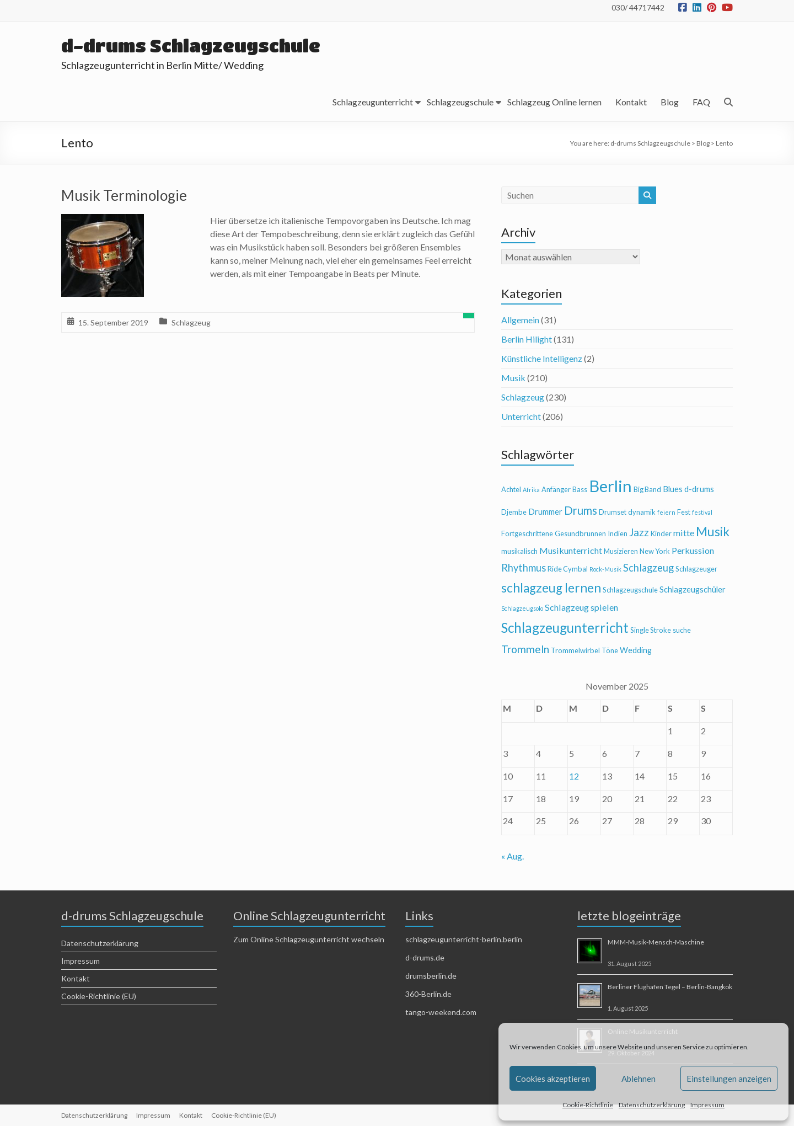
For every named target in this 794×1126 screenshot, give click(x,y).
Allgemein (520, 319)
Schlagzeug (191, 322)
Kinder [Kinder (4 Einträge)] (661, 533)
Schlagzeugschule (460, 102)
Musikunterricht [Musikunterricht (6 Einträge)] (570, 550)
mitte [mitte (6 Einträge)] (683, 532)
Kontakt (631, 102)
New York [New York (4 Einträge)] (655, 551)
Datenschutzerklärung (652, 1105)
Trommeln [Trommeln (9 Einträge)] (525, 649)
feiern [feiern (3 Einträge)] (666, 512)
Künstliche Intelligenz (541, 358)
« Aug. (512, 856)
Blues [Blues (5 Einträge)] (673, 489)
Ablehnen (638, 1079)
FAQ (701, 102)
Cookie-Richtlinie (587, 1105)
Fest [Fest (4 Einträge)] (683, 512)
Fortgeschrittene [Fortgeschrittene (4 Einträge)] (527, 533)
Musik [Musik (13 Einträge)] (712, 531)
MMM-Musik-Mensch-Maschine (656, 942)
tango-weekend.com (440, 1012)
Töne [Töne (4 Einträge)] (610, 650)
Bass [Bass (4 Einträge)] (579, 489)
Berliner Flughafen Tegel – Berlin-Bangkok (670, 987)
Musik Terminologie (124, 195)
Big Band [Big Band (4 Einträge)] (647, 489)
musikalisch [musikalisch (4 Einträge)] (519, 551)
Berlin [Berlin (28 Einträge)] (610, 485)
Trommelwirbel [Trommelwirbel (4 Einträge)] (575, 650)
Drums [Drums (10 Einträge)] (580, 510)
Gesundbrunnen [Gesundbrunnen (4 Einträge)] (580, 533)
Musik (513, 377)
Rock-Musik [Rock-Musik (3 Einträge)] (605, 569)
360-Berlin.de (428, 994)
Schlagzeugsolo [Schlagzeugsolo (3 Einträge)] (522, 608)
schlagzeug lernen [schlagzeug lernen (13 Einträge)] (551, 587)
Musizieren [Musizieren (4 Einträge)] (621, 551)
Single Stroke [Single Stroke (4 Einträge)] (650, 630)
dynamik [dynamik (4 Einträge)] (642, 512)
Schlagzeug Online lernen (554, 102)
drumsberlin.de (431, 975)
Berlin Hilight (526, 339)
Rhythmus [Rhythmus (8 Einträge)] (523, 568)
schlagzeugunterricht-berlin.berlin (463, 939)
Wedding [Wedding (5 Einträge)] (636, 650)
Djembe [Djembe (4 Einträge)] (514, 512)
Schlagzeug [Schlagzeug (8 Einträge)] (648, 568)
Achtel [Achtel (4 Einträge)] (511, 489)
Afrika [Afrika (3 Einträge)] (531, 489)
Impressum (707, 1105)
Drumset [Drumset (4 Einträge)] (612, 512)
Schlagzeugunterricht (372, 102)
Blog (670, 102)
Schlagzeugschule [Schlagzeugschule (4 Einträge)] (630, 589)
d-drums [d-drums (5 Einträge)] (699, 489)
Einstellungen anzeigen (728, 1079)
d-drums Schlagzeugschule (190, 45)
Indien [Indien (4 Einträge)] (617, 533)
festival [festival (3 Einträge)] (702, 512)
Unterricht (521, 416)
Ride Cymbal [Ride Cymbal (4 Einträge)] (568, 568)
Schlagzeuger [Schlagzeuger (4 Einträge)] (696, 568)
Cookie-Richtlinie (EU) (98, 996)
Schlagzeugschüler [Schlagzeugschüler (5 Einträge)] (692, 589)
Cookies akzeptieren (553, 1079)
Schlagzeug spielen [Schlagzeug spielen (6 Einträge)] (581, 607)
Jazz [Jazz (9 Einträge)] (639, 532)
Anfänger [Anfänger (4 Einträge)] (556, 489)
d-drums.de (424, 957)
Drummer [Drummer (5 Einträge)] (545, 511)
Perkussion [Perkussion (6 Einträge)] (693, 550)
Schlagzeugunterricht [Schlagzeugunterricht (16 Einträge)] (565, 628)
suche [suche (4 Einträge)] (682, 630)
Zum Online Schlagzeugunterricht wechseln (308, 939)
